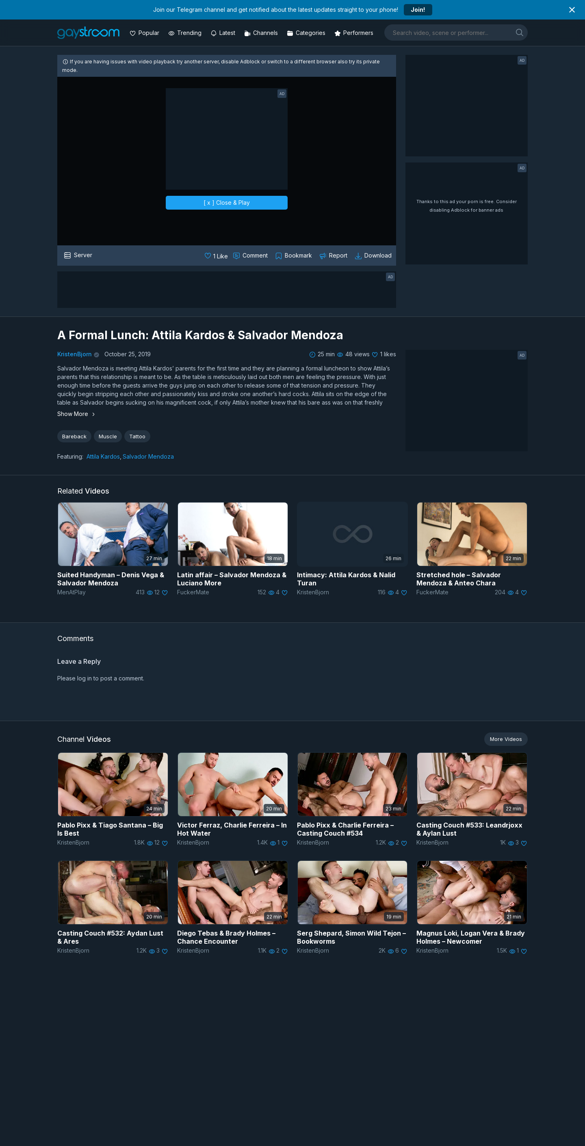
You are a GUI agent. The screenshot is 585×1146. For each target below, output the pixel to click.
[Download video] (374, 255)
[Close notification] (572, 10)
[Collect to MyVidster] (294, 255)
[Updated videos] (223, 32)
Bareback (74, 436)
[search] (520, 32)
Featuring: (70, 456)
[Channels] (261, 32)
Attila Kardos (103, 456)
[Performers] (355, 32)
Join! (418, 9)
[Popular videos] (145, 32)
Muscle (108, 436)
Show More (77, 413)
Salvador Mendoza (148, 456)
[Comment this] (251, 255)
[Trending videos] (186, 32)
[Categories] (307, 32)
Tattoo (137, 436)
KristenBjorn (74, 354)
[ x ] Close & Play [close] (227, 202)
